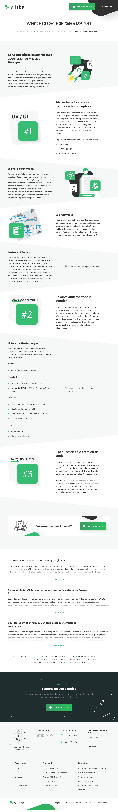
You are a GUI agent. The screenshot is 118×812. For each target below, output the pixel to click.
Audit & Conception (50, 768)
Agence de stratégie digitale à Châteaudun (77, 659)
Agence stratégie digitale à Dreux (40, 659)
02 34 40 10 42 (71, 742)
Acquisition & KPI (49, 781)
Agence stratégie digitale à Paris (91, 656)
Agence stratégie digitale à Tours (26, 656)
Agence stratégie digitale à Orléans (59, 656)
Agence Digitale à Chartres (78, 662)
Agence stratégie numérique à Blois (47, 662)
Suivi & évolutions (50, 785)
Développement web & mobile (55, 773)
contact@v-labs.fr (72, 735)
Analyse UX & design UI (52, 777)
